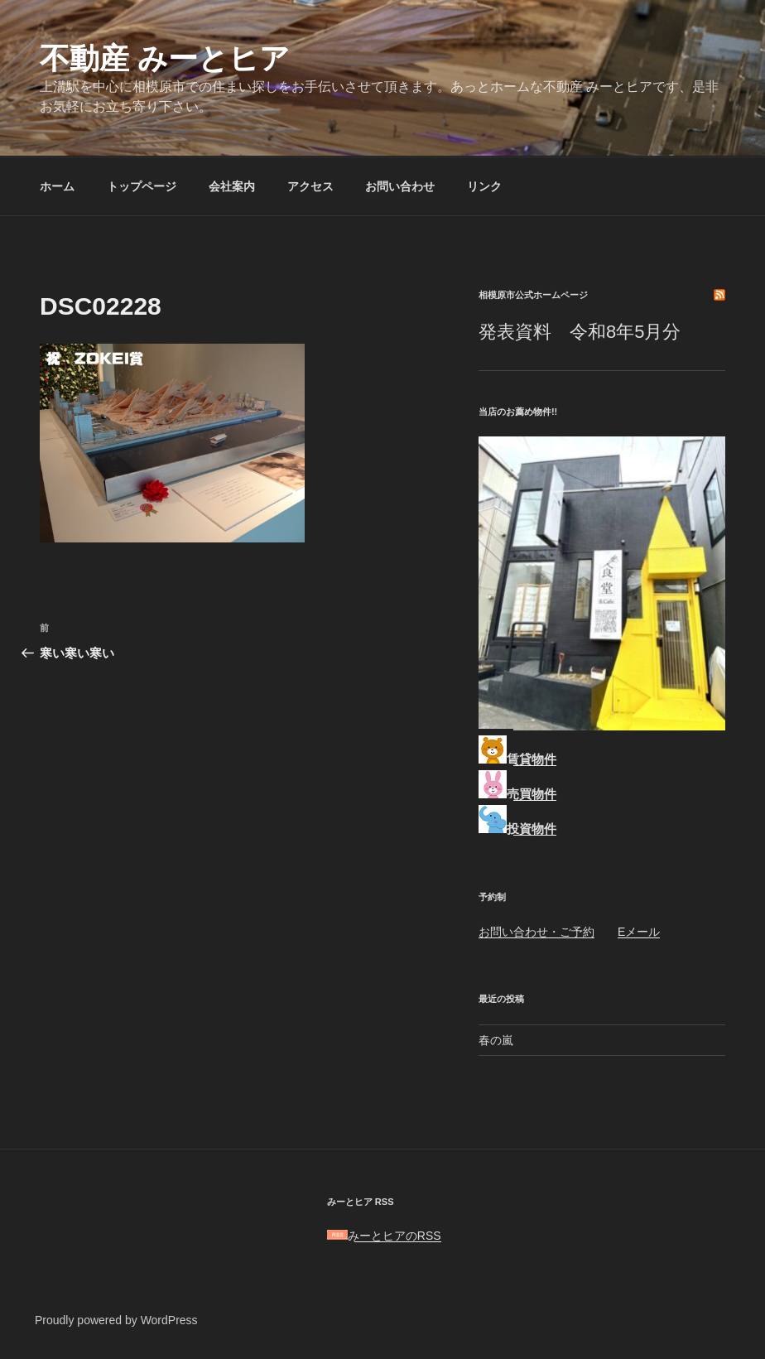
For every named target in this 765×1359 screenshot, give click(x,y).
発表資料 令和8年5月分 (580, 331)
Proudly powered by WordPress (116, 1320)
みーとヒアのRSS (384, 1235)
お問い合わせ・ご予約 (536, 931)
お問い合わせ (400, 186)
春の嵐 (496, 1040)
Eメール (639, 931)
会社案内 (232, 186)
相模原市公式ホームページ (533, 295)
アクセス (310, 186)
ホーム (57, 186)
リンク (484, 186)
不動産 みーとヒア (165, 58)
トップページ (141, 186)
